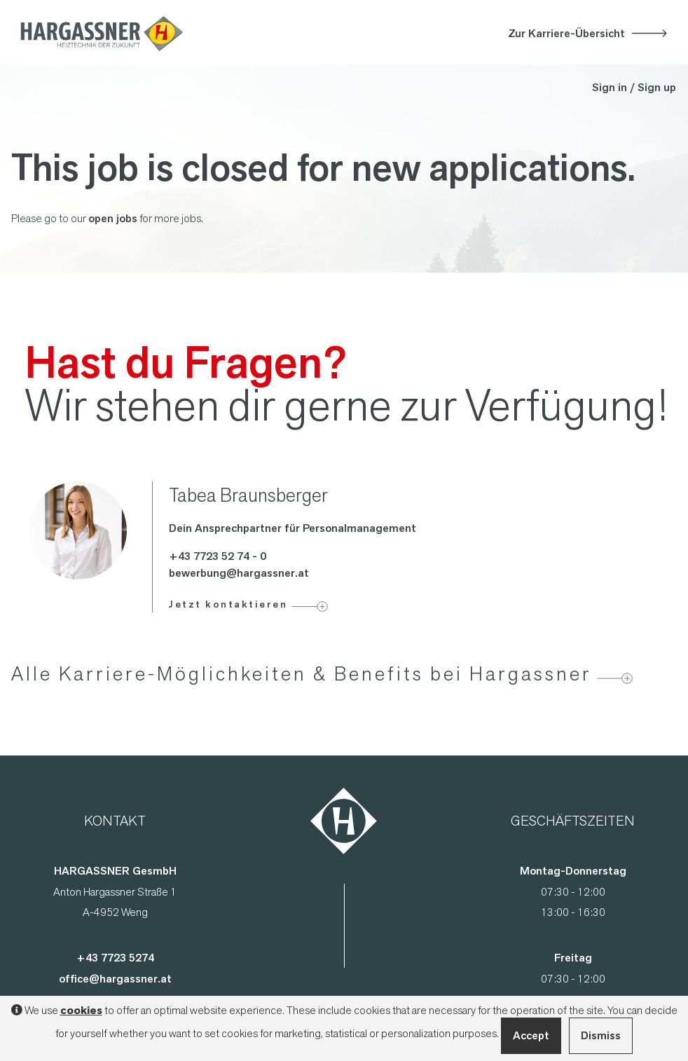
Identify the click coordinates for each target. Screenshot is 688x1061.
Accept (531, 1035)
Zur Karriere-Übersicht (566, 33)
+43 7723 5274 (115, 957)
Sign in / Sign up (634, 87)
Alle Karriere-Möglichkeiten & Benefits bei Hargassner (301, 673)
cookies (81, 1011)
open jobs (112, 218)
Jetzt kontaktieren (228, 604)
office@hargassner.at (115, 978)
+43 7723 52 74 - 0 (217, 556)
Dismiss (601, 1035)
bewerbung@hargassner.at (239, 573)
